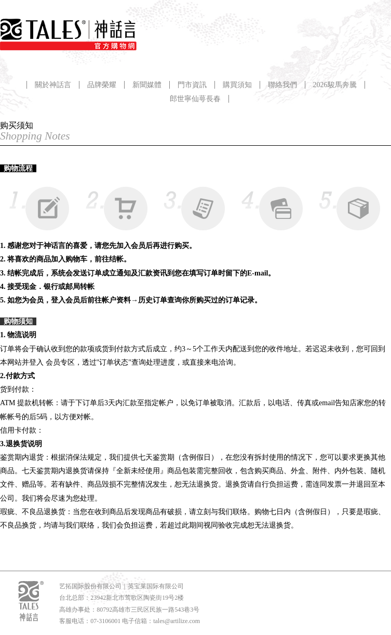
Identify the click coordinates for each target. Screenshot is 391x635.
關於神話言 (53, 85)
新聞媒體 (146, 85)
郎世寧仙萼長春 (195, 99)
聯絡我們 (282, 85)
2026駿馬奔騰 (335, 85)
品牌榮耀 (101, 85)
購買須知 (237, 85)
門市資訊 (192, 85)
